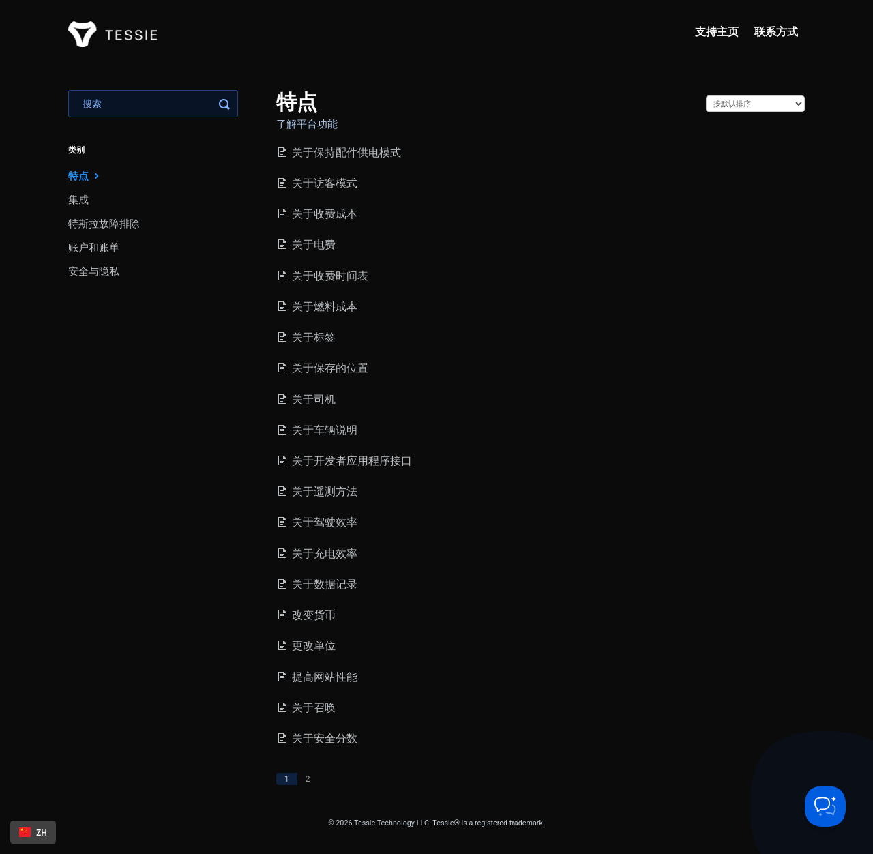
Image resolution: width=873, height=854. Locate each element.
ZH (33, 832)
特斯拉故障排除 (104, 224)
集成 (78, 200)
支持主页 (717, 31)
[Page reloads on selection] (755, 103)
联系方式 (776, 31)
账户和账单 (93, 247)
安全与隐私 (93, 271)
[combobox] (33, 832)
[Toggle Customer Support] (825, 806)
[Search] (153, 103)
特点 (85, 175)
